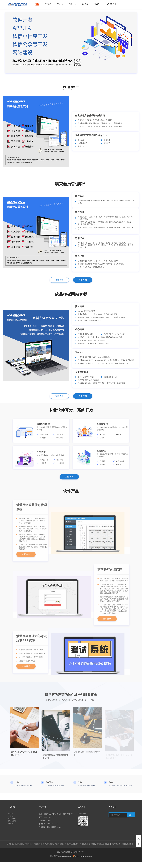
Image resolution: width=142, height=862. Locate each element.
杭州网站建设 (19, 844)
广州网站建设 (84, 844)
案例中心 (72, 4)
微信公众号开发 (12, 821)
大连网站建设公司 (60, 844)
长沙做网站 (92, 844)
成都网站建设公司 (127, 844)
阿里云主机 (100, 844)
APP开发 (10, 816)
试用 (131, 815)
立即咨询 (83, 280)
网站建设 (97, 4)
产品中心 (60, 4)
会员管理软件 (111, 4)
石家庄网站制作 (39, 844)
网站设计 (108, 844)
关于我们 (48, 4)
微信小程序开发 (12, 818)
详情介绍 (59, 280)
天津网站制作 (116, 844)
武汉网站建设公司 (73, 844)
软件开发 (85, 4)
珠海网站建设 (49, 844)
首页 (37, 4)
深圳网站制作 (29, 844)
